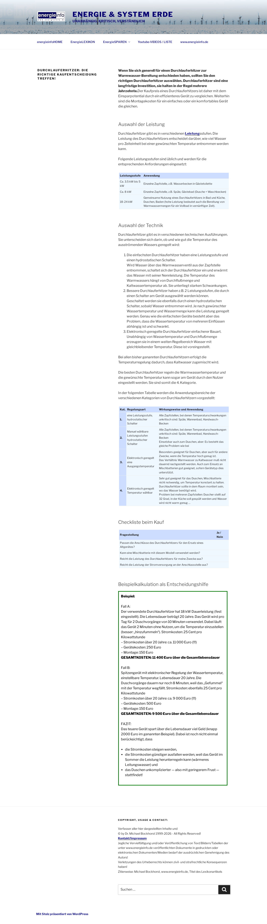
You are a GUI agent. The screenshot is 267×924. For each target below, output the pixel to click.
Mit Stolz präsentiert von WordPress (62, 914)
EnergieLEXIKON (83, 42)
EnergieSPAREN (117, 42)
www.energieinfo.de (194, 42)
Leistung (192, 133)
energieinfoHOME (49, 42)
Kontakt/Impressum (132, 838)
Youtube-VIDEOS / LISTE (155, 42)
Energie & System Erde (122, 14)
